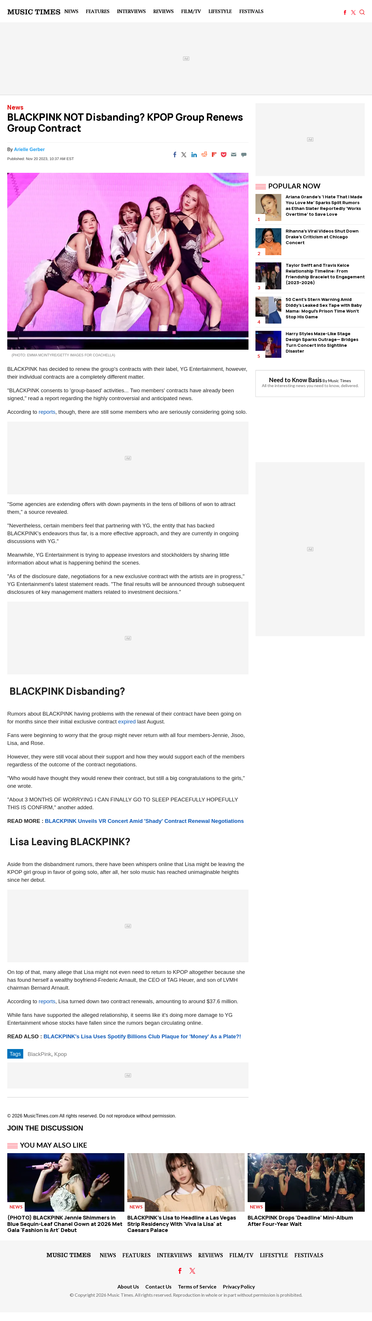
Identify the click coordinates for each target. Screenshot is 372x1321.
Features (97, 11)
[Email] (233, 154)
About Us (128, 1287)
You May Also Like (53, 1145)
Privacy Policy (239, 1287)
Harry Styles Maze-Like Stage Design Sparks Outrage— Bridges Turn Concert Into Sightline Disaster (322, 342)
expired (127, 721)
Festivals (251, 11)
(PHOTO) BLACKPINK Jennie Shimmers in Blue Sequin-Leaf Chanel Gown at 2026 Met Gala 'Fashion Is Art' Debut (64, 1224)
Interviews (131, 11)
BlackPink (39, 1054)
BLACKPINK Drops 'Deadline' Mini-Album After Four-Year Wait (300, 1221)
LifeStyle (220, 11)
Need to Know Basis (295, 379)
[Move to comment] (243, 154)
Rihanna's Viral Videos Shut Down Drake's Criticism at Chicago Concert (322, 237)
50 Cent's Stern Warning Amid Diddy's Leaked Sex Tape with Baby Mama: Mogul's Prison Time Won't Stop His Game (324, 308)
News (71, 11)
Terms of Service (197, 1287)
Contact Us (158, 1287)
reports (47, 412)
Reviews (163, 11)
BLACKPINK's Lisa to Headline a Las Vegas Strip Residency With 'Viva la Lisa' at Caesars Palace (181, 1224)
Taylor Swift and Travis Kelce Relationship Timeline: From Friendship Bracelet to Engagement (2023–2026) (325, 274)
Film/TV (191, 11)
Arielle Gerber (29, 149)
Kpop (60, 1054)
